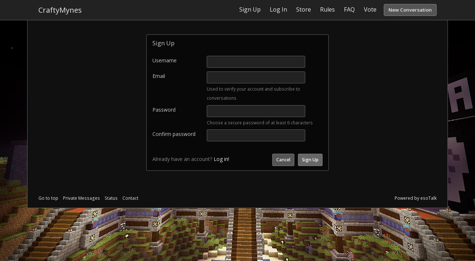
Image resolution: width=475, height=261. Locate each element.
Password (164, 109)
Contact (130, 198)
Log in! (221, 159)
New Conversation (410, 10)
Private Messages (81, 198)
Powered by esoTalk (416, 198)
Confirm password (174, 133)
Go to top (48, 198)
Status (111, 198)
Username (164, 60)
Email (158, 75)
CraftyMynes (60, 10)
